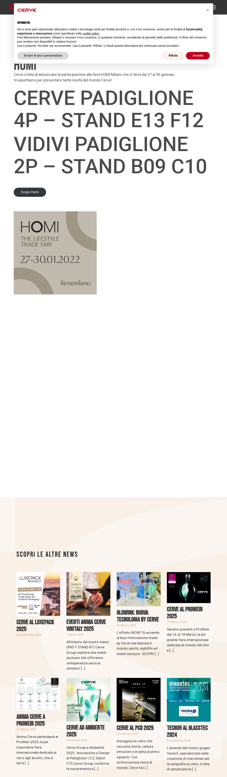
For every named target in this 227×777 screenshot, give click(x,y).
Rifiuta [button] (173, 55)
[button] (207, 10)
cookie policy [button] (91, 33)
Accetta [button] (198, 55)
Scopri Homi (30, 192)
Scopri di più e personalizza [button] (43, 55)
